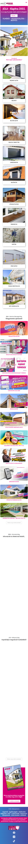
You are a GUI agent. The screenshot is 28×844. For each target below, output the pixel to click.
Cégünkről (5, 812)
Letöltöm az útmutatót (14, 801)
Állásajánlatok (6, 815)
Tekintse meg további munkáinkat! (14, 759)
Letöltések (23, 815)
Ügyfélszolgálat (13, 812)
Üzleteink (13, 15)
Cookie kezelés (15, 813)
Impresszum (23, 813)
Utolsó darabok (15, 815)
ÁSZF (9, 813)
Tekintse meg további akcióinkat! (14, 522)
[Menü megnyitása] (26, 2)
